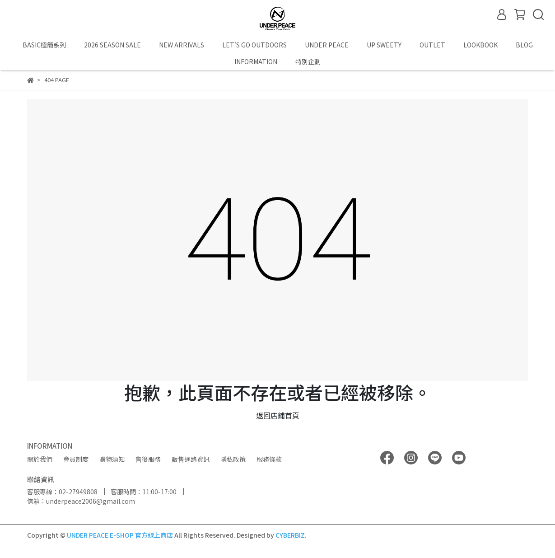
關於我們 (39, 459)
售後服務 (148, 459)
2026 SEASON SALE (112, 44)
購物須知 (112, 459)
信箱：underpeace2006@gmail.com (81, 501)
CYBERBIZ (290, 534)
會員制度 (76, 459)
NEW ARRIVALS (181, 44)
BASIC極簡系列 (44, 44)
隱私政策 (233, 459)
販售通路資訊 (191, 459)
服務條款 (269, 459)
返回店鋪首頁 (277, 415)
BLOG (524, 44)
